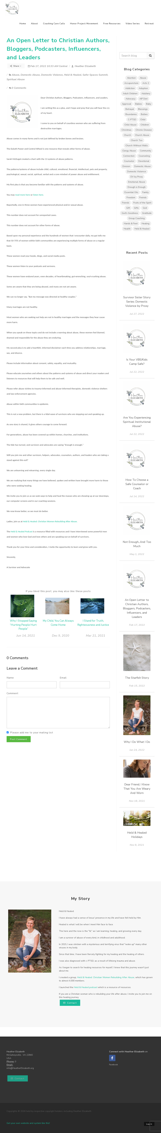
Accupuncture (131, 83)
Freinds (143, 197)
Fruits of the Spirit (142, 202)
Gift (128, 207)
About (34, 23)
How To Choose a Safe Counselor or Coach (136, 484)
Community (145, 150)
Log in (149, 1124)
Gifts (136, 207)
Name (10, 677)
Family (145, 192)
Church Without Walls (136, 145)
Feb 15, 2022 (137, 686)
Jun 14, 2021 (25, 635)
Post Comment (18, 739)
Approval (126, 103)
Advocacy (130, 98)
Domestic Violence (52, 75)
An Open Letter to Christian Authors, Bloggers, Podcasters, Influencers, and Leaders (58, 49)
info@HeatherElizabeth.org (20, 1068)
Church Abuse (142, 135)
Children (145, 124)
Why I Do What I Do (137, 742)
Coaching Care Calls (54, 23)
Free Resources (112, 23)
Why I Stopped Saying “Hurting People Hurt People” (23, 625)
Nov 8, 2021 (137, 845)
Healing (145, 223)
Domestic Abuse (30, 75)
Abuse (15, 75)
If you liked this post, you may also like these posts (58, 591)
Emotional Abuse (136, 181)
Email (63, 677)
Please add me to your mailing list (31, 732)
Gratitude (147, 213)
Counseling (144, 155)
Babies (138, 103)
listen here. (38, 194)
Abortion (131, 77)
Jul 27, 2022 (137, 314)
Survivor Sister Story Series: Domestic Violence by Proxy (136, 301)
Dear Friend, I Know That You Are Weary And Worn (136, 789)
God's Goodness (130, 213)
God (145, 207)
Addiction (130, 88)
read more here (22, 194)
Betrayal (129, 109)
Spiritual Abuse (16, 79)
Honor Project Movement (84, 23)
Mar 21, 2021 (95, 635)
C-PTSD (132, 119)
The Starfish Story (137, 678)
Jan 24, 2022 (136, 750)
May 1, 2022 (137, 554)
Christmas (126, 129)
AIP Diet (143, 98)
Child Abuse (130, 124)
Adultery (146, 93)
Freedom (131, 197)
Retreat (149, 23)
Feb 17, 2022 (137, 625)
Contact (70, 1002)
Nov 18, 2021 (137, 801)
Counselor (129, 161)
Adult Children (130, 93)
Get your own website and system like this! (28, 1123)
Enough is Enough (137, 187)
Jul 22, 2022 (137, 372)
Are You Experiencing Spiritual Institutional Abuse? (137, 422)
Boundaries (131, 114)
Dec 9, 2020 (60, 635)
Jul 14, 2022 (137, 496)
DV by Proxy (136, 176)
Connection (129, 155)
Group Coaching (137, 218)
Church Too (136, 140)
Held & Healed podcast (85, 987)
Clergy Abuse (129, 150)
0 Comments (17, 88)
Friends (125, 202)
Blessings (143, 109)
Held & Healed (72, 75)
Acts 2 (145, 83)
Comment (12, 693)
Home (22, 23)
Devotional (143, 161)
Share (15, 66)
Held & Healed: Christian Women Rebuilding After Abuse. (50, 521)
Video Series (133, 23)
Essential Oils (131, 192)
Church (127, 135)
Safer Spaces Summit (95, 75)
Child (142, 119)
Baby (148, 103)
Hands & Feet (131, 223)
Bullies (144, 114)
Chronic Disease (144, 129)
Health (127, 228)
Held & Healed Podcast (22, 531)
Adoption (143, 88)
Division (126, 166)
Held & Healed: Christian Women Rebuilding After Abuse (105, 977)
